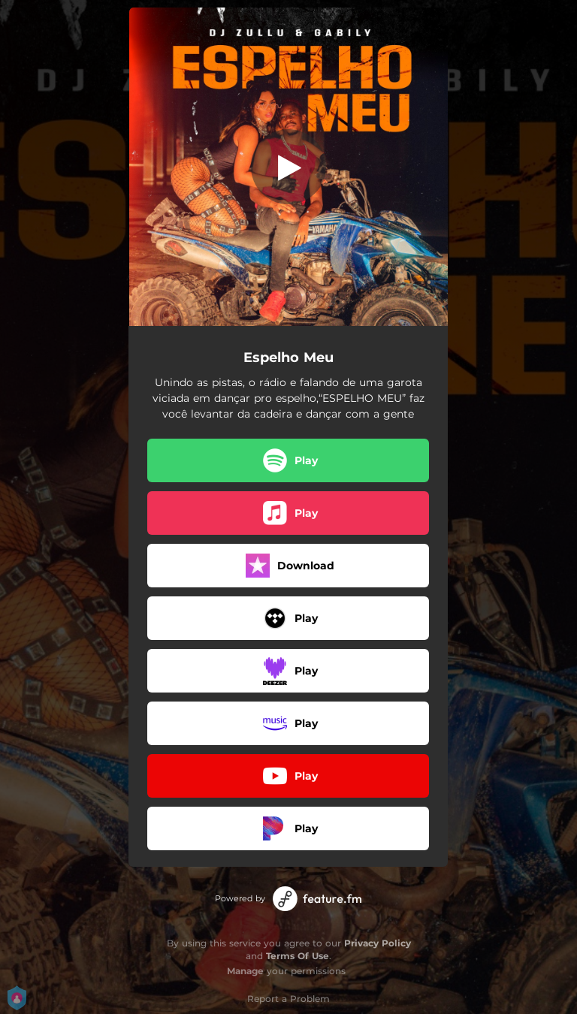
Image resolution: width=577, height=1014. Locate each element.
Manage (245, 970)
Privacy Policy (377, 943)
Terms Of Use (297, 955)
